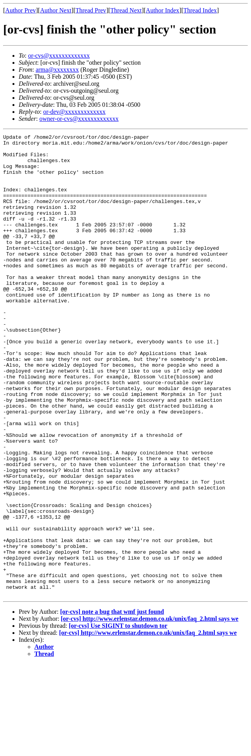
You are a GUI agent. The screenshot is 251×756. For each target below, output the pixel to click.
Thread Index (200, 10)
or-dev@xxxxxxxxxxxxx (74, 111)
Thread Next (125, 10)
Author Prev (20, 10)
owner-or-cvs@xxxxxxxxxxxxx (78, 118)
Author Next (55, 10)
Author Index (162, 10)
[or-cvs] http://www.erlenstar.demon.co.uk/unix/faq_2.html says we (150, 711)
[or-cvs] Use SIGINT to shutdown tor (118, 718)
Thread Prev (91, 10)
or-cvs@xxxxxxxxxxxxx (59, 55)
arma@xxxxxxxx (57, 69)
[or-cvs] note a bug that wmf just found (112, 704)
